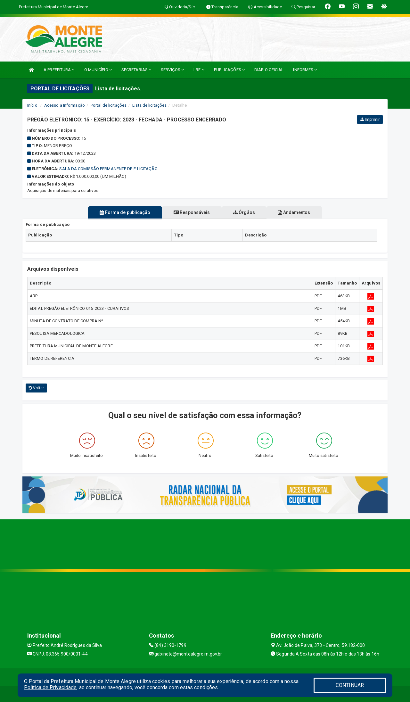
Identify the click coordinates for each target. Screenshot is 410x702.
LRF (198, 69)
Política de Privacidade (50, 687)
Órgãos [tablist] (246, 212)
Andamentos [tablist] (300, 212)
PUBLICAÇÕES (229, 69)
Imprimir (370, 119)
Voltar (36, 388)
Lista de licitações (149, 105)
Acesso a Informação (64, 105)
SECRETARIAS (136, 69)
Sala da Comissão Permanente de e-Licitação (108, 168)
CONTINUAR (350, 685)
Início (32, 105)
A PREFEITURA (59, 69)
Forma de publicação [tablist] (119, 212)
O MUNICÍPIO (98, 69)
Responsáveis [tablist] (190, 212)
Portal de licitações (109, 105)
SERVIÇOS (172, 69)
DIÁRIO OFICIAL (268, 69)
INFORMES (305, 69)
